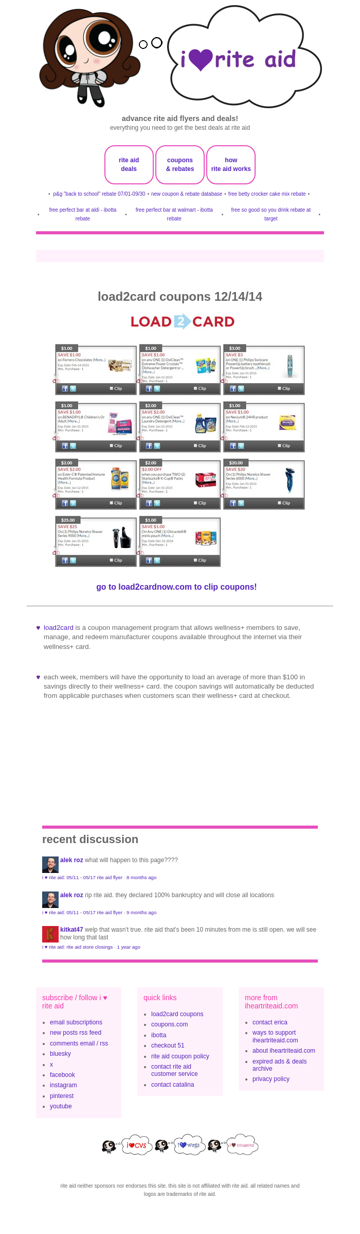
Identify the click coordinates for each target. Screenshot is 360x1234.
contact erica (270, 1022)
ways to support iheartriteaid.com (275, 1036)
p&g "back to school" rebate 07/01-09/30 (99, 194)
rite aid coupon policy (180, 1056)
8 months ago (141, 877)
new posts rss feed (75, 1032)
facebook (62, 1074)
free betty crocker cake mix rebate (267, 194)
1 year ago (128, 947)
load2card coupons (177, 1014)
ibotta (158, 1035)
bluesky (60, 1053)
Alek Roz (71, 860)
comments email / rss (79, 1043)
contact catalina (172, 1084)
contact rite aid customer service (174, 1070)
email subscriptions (76, 1022)
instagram (63, 1085)
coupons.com (169, 1024)
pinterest (62, 1096)
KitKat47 (71, 929)
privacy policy (271, 1079)
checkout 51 (168, 1045)
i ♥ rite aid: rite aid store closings (77, 947)
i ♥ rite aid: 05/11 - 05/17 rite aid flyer (82, 877)
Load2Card (59, 627)
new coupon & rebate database (186, 194)
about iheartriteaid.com (284, 1050)
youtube (61, 1106)
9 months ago (141, 912)
